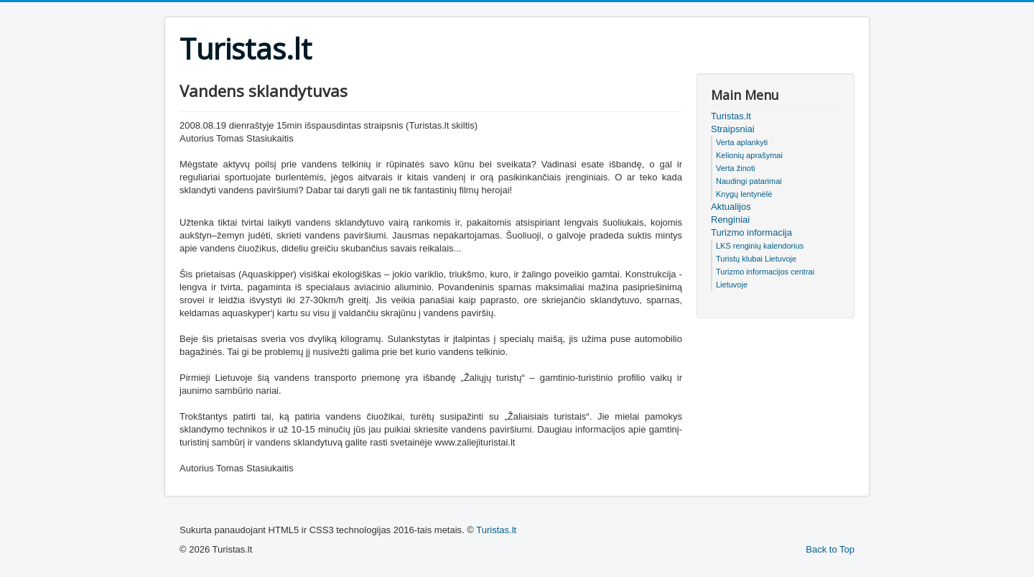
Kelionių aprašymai (749, 155)
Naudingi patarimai (749, 181)
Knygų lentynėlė (744, 194)
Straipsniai (733, 129)
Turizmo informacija (751, 232)
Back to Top (830, 549)
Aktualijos (731, 206)
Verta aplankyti (742, 142)
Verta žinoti (735, 168)
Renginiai (730, 219)
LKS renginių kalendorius (760, 245)
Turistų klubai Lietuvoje (756, 258)
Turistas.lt (731, 116)
